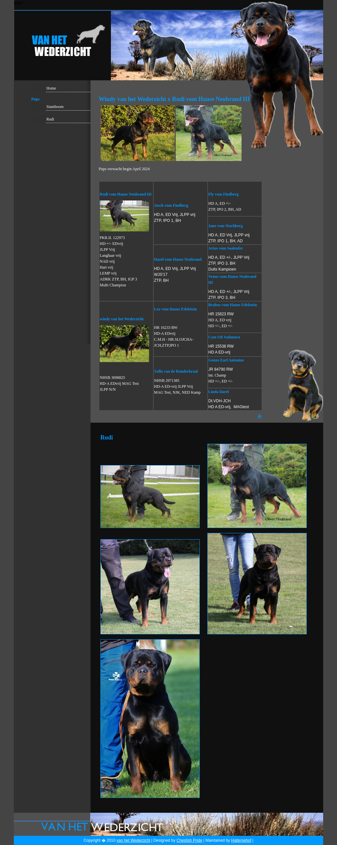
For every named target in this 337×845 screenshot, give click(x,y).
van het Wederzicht (133, 840)
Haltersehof (241, 840)
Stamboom (55, 106)
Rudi (50, 119)
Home (51, 88)
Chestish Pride (189, 840)
